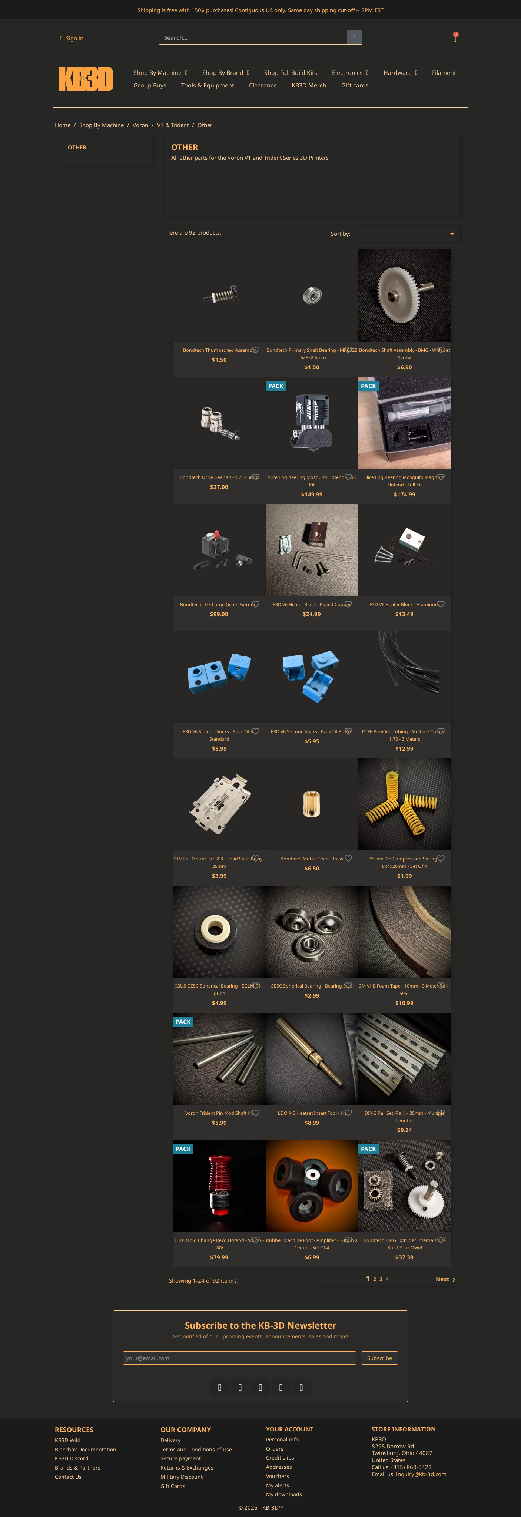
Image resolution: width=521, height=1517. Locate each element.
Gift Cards (172, 1486)
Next (447, 1279)
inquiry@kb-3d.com (421, 1474)
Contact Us (68, 1476)
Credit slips (280, 1457)
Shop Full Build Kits (290, 73)
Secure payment (180, 1458)
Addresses (279, 1466)
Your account (289, 1429)
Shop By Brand (225, 72)
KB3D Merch (309, 85)
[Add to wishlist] (255, 349)
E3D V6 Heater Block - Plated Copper (312, 604)
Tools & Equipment (207, 85)
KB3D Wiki (67, 1440)
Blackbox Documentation (85, 1449)
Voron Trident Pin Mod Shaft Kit (219, 1113)
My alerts (277, 1485)
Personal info (282, 1439)
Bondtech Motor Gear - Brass (312, 859)
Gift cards (355, 85)
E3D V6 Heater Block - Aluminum (404, 604)
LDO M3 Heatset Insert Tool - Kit (312, 1113)
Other (77, 147)
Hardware (401, 72)
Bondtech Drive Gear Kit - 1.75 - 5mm (219, 477)
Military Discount (181, 1476)
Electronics (350, 72)
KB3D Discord (72, 1458)
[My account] (72, 38)
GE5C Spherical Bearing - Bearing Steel (312, 986)
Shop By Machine (160, 72)
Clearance (263, 85)
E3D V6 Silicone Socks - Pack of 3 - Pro (312, 731)
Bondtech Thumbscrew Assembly (219, 350)
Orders (274, 1448)
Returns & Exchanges (186, 1467)
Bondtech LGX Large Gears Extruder (219, 604)
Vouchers (277, 1476)
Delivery (170, 1440)
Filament (444, 73)
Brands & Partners (77, 1467)
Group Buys (149, 85)
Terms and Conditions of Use (196, 1449)
